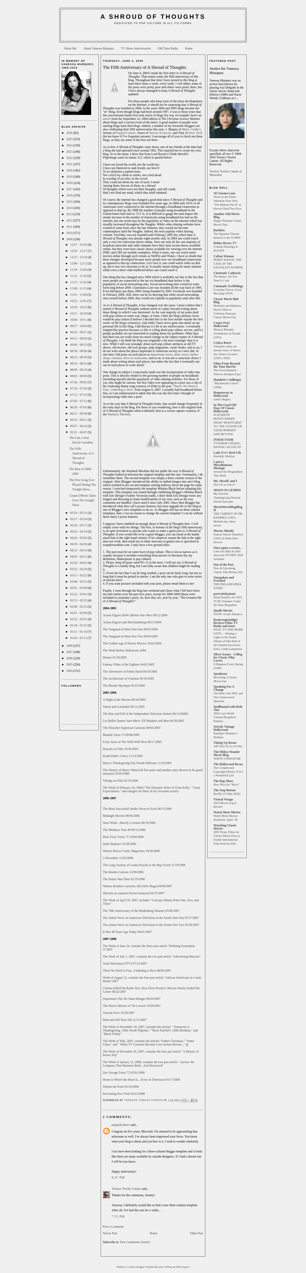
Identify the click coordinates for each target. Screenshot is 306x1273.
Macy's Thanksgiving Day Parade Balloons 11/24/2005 (137, 763)
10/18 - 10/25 (79, 307)
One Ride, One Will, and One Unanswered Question (228, 697)
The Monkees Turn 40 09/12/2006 (124, 829)
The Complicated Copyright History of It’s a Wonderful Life (228, 771)
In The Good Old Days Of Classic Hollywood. (224, 408)
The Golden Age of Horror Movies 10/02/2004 (132, 643)
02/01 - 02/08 (79, 613)
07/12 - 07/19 (79, 394)
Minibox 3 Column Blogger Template (136, 1267)
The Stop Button (224, 790)
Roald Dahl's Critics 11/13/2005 (123, 756)
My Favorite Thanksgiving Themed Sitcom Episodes (226, 497)
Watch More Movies (226, 812)
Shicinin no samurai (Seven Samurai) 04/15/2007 (134, 893)
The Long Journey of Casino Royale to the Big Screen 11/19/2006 (144, 865)
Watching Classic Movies (225, 827)
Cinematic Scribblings (228, 286)
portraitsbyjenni (224, 593)
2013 (69, 214)
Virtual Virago (223, 799)
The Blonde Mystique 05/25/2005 (124, 685)
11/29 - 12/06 (79, 269)
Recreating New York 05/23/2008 (124, 1093)
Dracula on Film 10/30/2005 (120, 749)
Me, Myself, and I (225, 481)
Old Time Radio (168, 48)
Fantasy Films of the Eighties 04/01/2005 (128, 664)
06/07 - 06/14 (79, 426)
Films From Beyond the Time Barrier (226, 365)
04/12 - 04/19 (79, 550)
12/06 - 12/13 (79, 263)
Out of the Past (223, 564)
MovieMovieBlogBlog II (227, 508)
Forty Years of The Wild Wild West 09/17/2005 (132, 742)
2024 (69, 145)
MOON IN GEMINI (227, 490)
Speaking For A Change (223, 688)
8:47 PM (118, 1177)
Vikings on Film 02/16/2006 (120, 780)
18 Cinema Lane (224, 193)
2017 (69, 189)
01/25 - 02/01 (79, 619)
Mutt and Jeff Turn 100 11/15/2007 (125, 1019)
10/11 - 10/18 (79, 313)
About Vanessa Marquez (98, 48)
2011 (69, 226)
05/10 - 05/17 (79, 525)
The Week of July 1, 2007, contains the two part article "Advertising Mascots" (151, 956)
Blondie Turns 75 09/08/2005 (121, 734)
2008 (69, 645)
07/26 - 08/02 (79, 382)
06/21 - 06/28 (79, 413)
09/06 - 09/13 (79, 344)
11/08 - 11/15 (78, 288)
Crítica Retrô (222, 342)
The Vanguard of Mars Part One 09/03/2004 (130, 629)
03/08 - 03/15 (79, 581)
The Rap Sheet (223, 781)
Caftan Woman (223, 256)
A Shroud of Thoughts (152, 16)
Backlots (219, 230)
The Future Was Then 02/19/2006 (124, 879)
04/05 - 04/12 (79, 556)
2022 (69, 157)
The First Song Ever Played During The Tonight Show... (82, 484)
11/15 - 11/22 (78, 282)
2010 (69, 233)
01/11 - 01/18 (79, 631)
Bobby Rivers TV (225, 243)
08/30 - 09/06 (79, 351)
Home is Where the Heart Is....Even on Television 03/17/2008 (141, 1079)
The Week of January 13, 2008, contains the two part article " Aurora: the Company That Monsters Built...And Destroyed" (148, 1063)
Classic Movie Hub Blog (226, 300)
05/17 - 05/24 (79, 519)
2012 (69, 220)
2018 (69, 183)
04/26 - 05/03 (79, 537)
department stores (162, 354)
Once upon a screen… (228, 547)
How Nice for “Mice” (226, 784)
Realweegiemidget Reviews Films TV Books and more (225, 623)
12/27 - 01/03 (79, 244)
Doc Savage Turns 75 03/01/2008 (124, 1072)
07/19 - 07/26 (79, 388)
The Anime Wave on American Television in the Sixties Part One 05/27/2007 (151, 917)
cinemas (116, 358)
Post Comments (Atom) (135, 1242)
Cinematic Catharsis (227, 273)
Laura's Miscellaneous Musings (222, 465)
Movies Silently (223, 530)
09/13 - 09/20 (79, 338)
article (107, 118)
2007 (69, 652)
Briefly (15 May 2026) (226, 793)
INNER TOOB (223, 439)
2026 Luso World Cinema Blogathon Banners (224, 717)
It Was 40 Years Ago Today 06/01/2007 (127, 931)
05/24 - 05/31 (79, 512)
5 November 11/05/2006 (118, 858)
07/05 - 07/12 (79, 401)
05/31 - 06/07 (79, 432)
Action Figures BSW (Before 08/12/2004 (135, 615)
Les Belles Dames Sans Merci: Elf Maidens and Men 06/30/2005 (143, 720)
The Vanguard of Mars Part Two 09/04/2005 (130, 636)
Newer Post (110, 1233)
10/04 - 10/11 (79, 319)
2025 (69, 139)
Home (189, 48)
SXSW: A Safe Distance (227, 614)
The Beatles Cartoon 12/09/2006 (123, 872)
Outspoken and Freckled (223, 579)
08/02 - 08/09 (79, 376)
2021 (69, 164)
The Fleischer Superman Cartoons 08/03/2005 (131, 727)
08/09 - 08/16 (79, 369)
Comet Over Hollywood (221, 324)
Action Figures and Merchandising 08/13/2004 (132, 622)
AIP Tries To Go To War (227, 746)
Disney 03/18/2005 (115, 657)
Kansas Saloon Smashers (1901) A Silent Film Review (228, 538)
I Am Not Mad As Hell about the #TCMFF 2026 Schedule (228, 555)
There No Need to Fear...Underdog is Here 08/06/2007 (137, 970)
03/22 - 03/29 (79, 569)
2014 (69, 208)
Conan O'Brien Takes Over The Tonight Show (82, 500)
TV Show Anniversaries (136, 48)
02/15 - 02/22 (79, 600)
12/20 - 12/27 (79, 251)
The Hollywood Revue (228, 764)
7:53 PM (118, 1216)
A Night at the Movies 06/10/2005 (124, 699)
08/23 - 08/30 (79, 357)
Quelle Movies (222, 610)
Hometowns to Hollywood (223, 394)
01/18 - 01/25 (79, 625)
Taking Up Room (224, 742)
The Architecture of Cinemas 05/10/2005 (128, 678)
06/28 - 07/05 (79, 407)
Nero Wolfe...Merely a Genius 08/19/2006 (129, 822)
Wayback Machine (119, 414)
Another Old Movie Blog (226, 215)
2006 (69, 658)
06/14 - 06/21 (79, 419)
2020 (69, 170)
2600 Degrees (182, 1267)
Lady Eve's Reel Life (227, 452)
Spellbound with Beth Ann (227, 708)
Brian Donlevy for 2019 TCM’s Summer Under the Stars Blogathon (227, 601)
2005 (69, 664)
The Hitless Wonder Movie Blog (226, 753)
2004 (69, 670)
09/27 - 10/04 (79, 326)
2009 (69, 239)
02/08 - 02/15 (79, 606)
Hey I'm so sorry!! (224, 484)
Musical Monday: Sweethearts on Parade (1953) (226, 333)
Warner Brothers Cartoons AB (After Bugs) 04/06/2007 (137, 886)
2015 (69, 201)
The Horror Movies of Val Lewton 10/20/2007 (132, 1005)
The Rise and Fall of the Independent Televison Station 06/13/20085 (145, 713)
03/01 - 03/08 (79, 587)
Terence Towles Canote (126, 1188)
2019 (69, 176)
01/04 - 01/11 (79, 638)
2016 (69, 195)
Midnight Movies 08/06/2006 (121, 815)
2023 (69, 151)
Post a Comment (113, 1226)
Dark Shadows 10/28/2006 (119, 844)
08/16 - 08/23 (79, 363)
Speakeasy (220, 673)
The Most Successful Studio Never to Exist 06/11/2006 (137, 808)
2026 (69, 132)
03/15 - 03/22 (79, 575)
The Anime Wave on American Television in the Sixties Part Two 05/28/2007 (151, 924)
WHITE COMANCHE (227, 758)
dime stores (181, 354)
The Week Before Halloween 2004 (124, 650)
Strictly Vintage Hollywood (223, 728)
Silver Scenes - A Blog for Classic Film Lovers (227, 657)
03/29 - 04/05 (79, 562)
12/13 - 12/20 (79, 257)
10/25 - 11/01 (79, 301)
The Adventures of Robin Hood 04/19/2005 (130, 671)
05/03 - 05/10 (79, 531)
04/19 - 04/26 (79, 544)
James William (165, 1267)
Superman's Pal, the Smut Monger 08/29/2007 (131, 998)
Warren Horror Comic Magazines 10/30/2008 (131, 851)
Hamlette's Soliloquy (227, 379)
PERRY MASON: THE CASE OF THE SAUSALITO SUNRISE (228, 263)
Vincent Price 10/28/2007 (119, 1012)
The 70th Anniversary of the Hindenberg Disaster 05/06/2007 (141, 910)
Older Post (196, 1233)
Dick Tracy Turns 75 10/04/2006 (123, 837)
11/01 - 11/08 (78, 294)
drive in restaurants (135, 358)
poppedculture (121, 1124)
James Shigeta (221, 399)
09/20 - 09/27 (79, 332)
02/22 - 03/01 (79, 594)
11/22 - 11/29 (78, 276)
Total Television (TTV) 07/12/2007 (125, 963)
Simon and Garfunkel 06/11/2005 (124, 706)
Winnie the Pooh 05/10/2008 (121, 1086)
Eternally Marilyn (224, 456)
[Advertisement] (153, 34)
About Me (70, 48)
